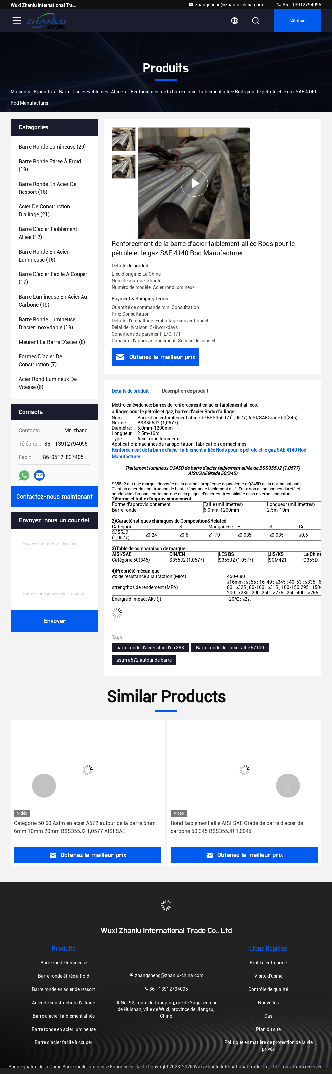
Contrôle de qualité (268, 989)
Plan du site (268, 1029)
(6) (48, 383)
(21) (44, 210)
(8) (52, 342)
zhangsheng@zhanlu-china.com (225, 4)
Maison (18, 91)
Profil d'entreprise (268, 962)
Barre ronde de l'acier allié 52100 (230, 647)
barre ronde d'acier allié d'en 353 (150, 647)
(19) (50, 165)
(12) (48, 233)
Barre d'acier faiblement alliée (91, 91)
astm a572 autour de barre (144, 660)
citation (297, 20)
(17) (53, 278)
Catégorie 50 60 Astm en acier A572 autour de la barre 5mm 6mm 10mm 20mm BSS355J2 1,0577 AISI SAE (85, 827)
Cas (268, 1016)
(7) (40, 360)
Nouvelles (268, 1002)
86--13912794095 (298, 4)
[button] (44, 786)
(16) (47, 188)
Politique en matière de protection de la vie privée (268, 1046)
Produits (43, 91)
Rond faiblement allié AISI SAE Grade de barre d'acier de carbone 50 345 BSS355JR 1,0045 (237, 827)
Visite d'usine (268, 976)
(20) (52, 147)
